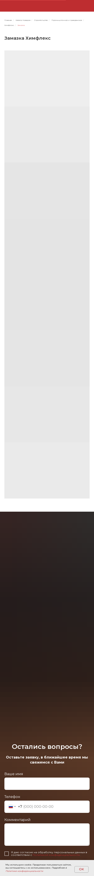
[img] (65, 6)
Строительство (41, 20)
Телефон (12, 797)
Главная (8, 20)
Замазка (21, 25)
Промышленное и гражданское (67, 20)
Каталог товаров (23, 20)
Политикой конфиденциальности (56, 854)
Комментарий (17, 820)
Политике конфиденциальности (24, 871)
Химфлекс (9, 25)
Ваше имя (13, 774)
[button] (87, 6)
